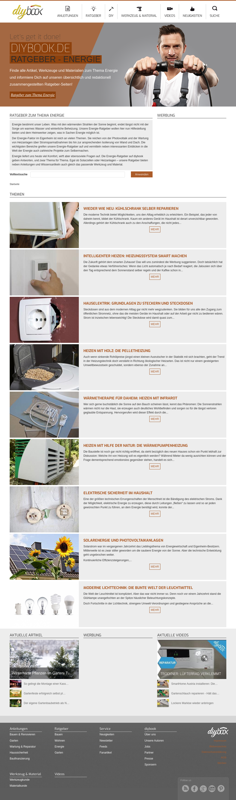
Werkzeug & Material (139, 16)
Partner (149, 752)
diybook (150, 729)
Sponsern (150, 764)
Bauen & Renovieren (22, 734)
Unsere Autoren (154, 740)
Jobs (147, 746)
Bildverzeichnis (217, 746)
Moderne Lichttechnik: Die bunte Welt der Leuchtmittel (138, 587)
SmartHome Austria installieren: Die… (194, 683)
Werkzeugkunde (20, 779)
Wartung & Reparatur (23, 746)
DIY (111, 16)
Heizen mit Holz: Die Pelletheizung (116, 350)
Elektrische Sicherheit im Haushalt (117, 493)
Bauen (59, 734)
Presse (149, 758)
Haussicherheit (19, 752)
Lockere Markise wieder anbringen (192, 703)
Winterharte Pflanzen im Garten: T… (41, 673)
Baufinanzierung (20, 758)
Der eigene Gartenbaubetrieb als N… (46, 703)
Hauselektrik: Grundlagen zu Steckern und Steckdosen (138, 303)
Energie (59, 746)
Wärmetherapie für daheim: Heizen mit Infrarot (130, 398)
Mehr (155, 229)
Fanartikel (106, 752)
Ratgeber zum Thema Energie (33, 95)
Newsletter (106, 740)
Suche (215, 16)
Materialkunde (18, 785)
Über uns (150, 734)
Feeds (103, 746)
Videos (169, 16)
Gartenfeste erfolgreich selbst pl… (44, 693)
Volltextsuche (19, 174)
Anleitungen (67, 16)
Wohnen (60, 740)
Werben (222, 763)
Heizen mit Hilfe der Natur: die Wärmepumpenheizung (135, 445)
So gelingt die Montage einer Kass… (46, 683)
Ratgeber (93, 16)
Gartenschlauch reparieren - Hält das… (195, 693)
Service (105, 729)
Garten (14, 740)
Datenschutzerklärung (214, 752)
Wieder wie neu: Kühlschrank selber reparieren (130, 208)
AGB (223, 757)
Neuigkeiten (192, 16)
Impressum (220, 740)
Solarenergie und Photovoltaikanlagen (123, 540)
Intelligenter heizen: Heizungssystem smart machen (135, 256)
